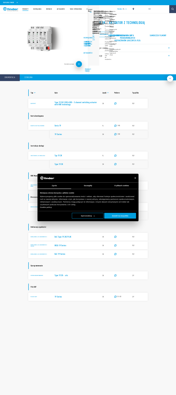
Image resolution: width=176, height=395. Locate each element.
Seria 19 (94, 17)
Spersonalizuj (88, 216)
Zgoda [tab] (54, 185)
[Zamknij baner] (135, 178)
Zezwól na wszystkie (120, 216)
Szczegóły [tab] (88, 185)
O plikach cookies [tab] (121, 185)
